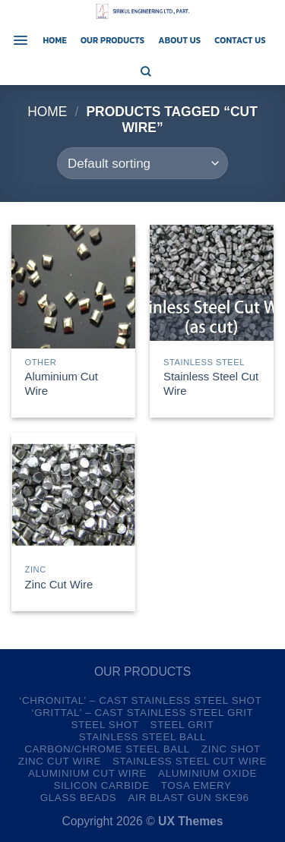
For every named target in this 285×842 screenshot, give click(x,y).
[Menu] (20, 40)
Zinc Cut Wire (59, 585)
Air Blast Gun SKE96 (188, 797)
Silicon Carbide (101, 785)
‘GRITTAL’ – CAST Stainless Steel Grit (143, 712)
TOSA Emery (196, 785)
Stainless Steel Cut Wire (210, 384)
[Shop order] (142, 163)
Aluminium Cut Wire (61, 384)
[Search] (146, 71)
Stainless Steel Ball (142, 737)
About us (179, 40)
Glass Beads (78, 797)
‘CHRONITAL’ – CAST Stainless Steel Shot (140, 700)
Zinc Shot (231, 749)
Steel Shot (104, 724)
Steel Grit (182, 724)
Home (55, 40)
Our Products (112, 40)
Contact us (240, 40)
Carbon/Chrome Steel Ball (107, 749)
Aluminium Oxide (207, 773)
